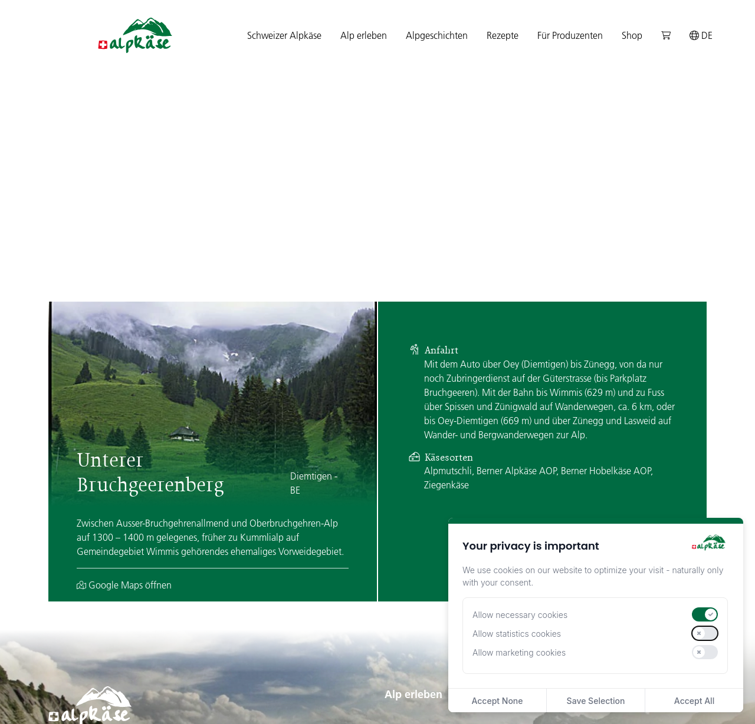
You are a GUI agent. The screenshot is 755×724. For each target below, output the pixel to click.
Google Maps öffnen (124, 425)
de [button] (701, 35)
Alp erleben (413, 534)
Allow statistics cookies (516, 634)
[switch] (705, 614)
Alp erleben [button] (363, 35)
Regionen (404, 596)
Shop (632, 35)
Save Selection (596, 701)
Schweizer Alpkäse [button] (284, 35)
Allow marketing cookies (519, 652)
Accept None (497, 701)
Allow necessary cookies (519, 615)
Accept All (694, 701)
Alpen (397, 577)
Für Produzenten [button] (570, 35)
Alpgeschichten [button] (437, 35)
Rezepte (502, 35)
